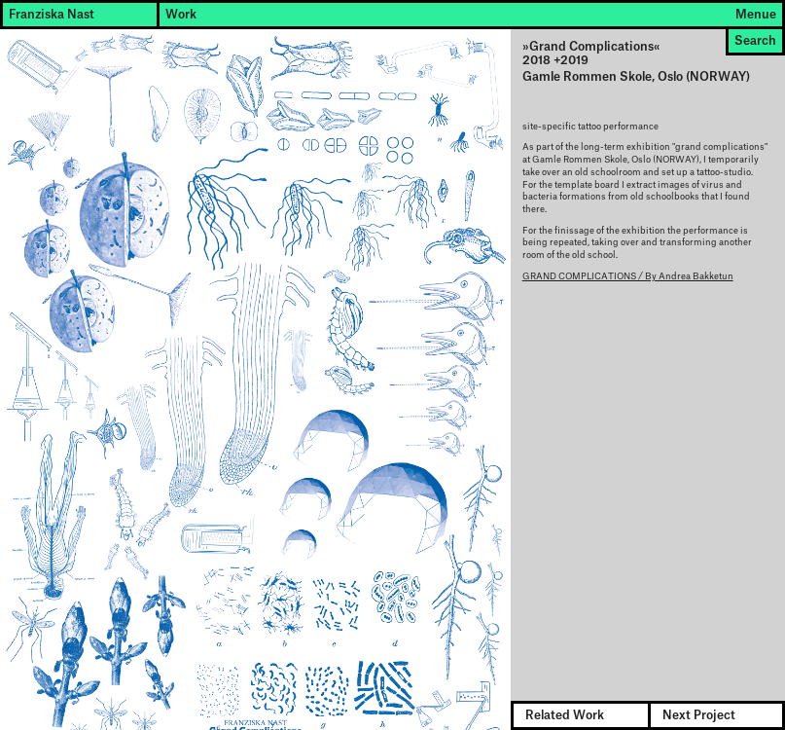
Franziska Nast (51, 14)
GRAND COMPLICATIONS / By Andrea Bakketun (627, 277)
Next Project (698, 715)
